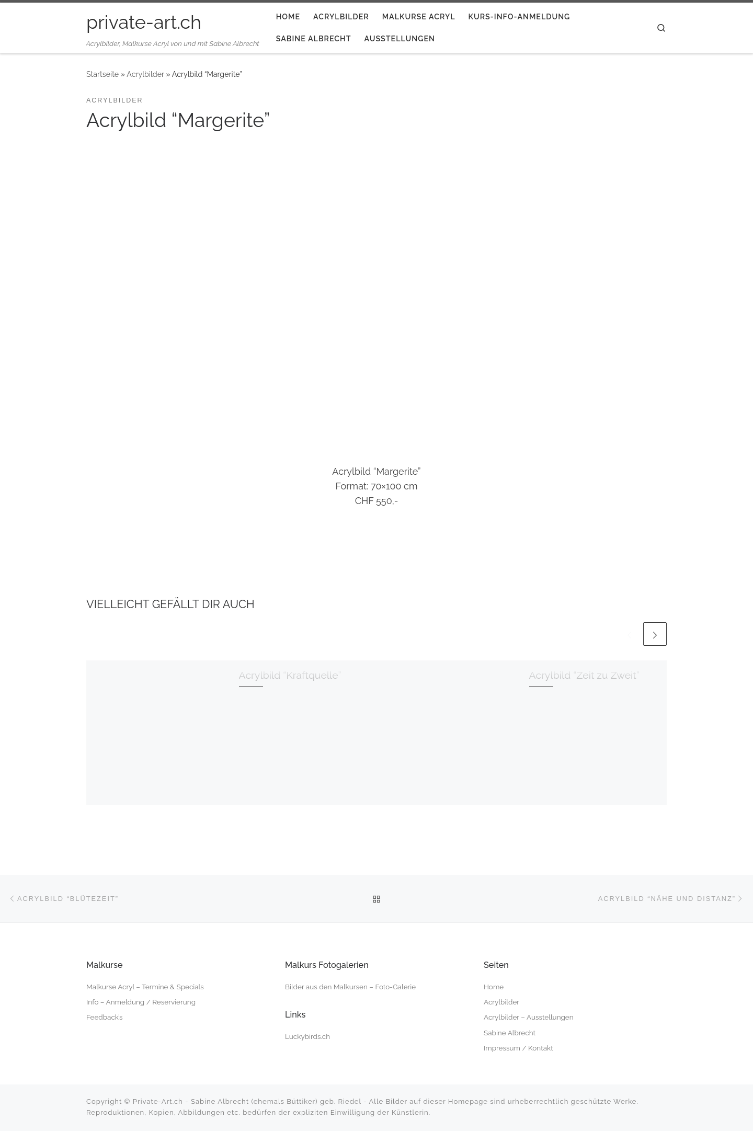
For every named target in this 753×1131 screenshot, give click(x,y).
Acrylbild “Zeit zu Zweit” (584, 675)
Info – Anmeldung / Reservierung (141, 1002)
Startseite (102, 74)
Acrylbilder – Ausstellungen (529, 1017)
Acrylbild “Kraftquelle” (290, 675)
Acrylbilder (145, 74)
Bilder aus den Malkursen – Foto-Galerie (350, 987)
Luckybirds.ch (307, 1036)
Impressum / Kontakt (518, 1048)
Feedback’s (104, 1017)
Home (494, 987)
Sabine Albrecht (509, 1033)
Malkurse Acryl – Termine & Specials (145, 987)
